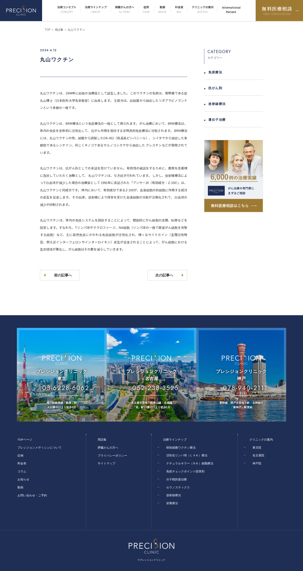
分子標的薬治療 (176, 479)
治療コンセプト (66, 9)
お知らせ (23, 479)
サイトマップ (106, 463)
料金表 (179, 9)
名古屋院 (258, 455)
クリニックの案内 (203, 9)
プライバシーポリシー (112, 455)
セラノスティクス (178, 487)
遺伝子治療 (217, 119)
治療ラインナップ (96, 9)
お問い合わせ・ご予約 (32, 495)
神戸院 (256, 463)
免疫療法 (215, 72)
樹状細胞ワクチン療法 (181, 447)
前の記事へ (65, 275)
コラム (21, 471)
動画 (162, 9)
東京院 (256, 447)
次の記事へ (161, 275)
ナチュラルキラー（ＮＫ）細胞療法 (189, 463)
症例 (146, 9)
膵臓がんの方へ (124, 9)
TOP (48, 29)
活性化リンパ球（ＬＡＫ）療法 (186, 455)
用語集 (59, 29)
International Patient (231, 9)
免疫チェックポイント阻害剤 (185, 471)
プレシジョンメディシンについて (39, 447)
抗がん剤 (215, 88)
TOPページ (24, 439)
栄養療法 (172, 503)
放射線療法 (217, 104)
